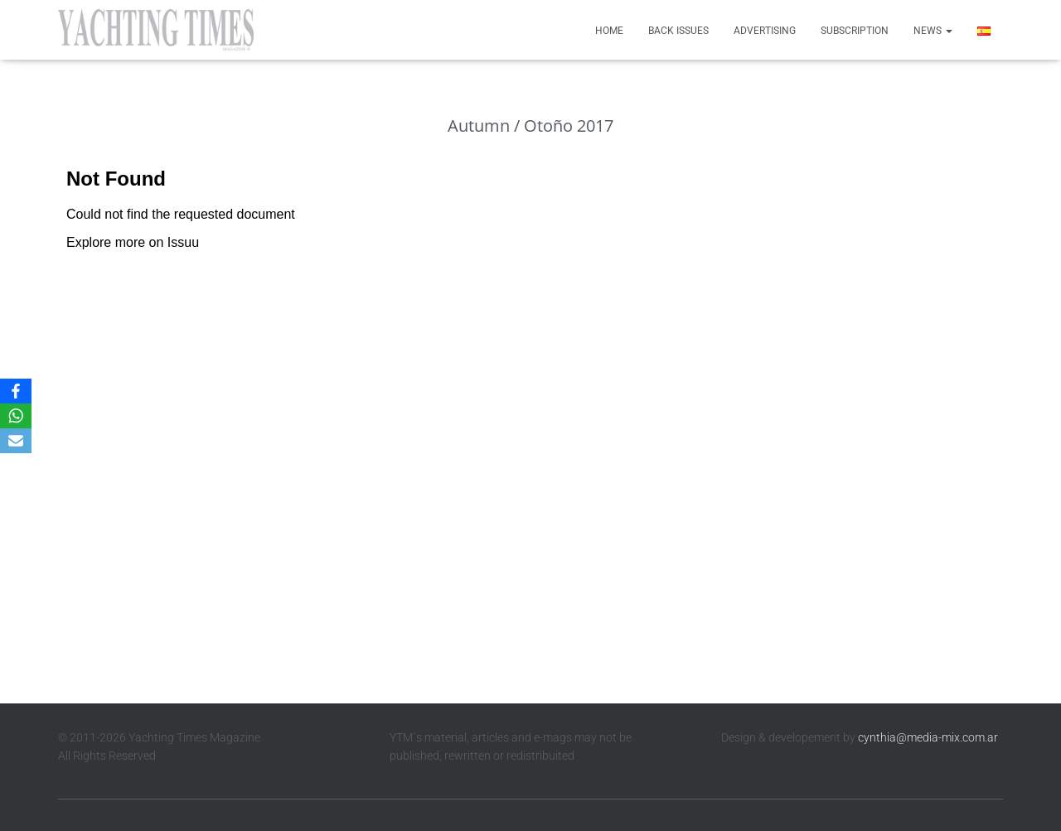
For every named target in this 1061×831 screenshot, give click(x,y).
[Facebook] (15, 391)
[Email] (15, 440)
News (932, 30)
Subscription (855, 30)
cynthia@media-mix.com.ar (928, 737)
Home (609, 30)
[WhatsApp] (15, 415)
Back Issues (678, 30)
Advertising (765, 30)
